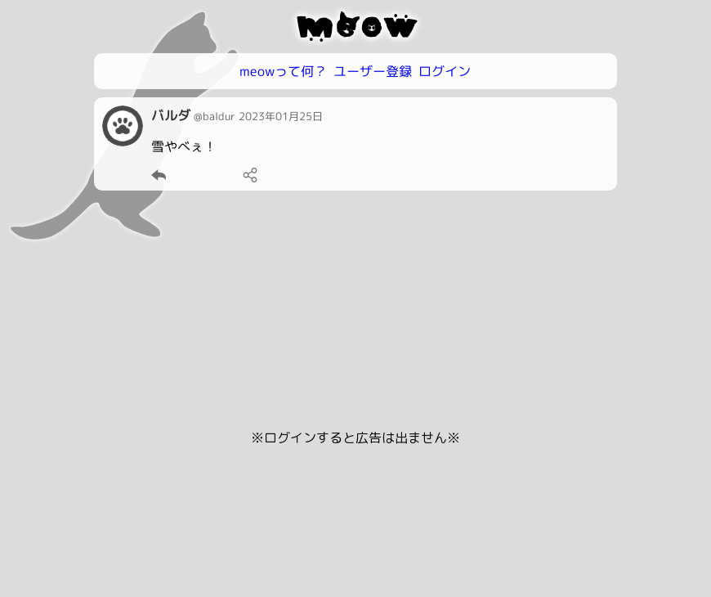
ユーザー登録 (372, 71)
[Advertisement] (355, 313)
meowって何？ (283, 71)
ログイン (444, 71)
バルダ (170, 115)
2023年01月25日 (281, 116)
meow (356, 26)
